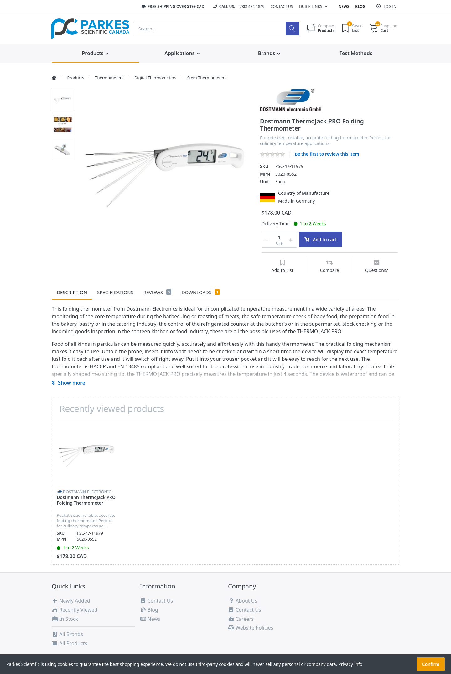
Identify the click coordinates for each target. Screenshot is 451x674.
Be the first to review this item (327, 154)
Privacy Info (350, 664)
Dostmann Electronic (87, 492)
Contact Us (282, 6)
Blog (360, 6)
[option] (165, 174)
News (344, 6)
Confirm (430, 664)
